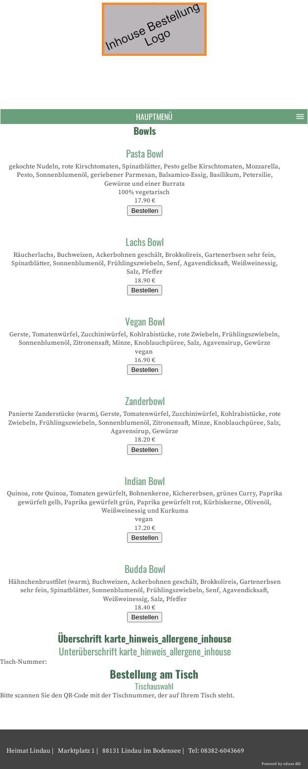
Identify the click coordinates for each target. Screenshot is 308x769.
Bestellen (144, 210)
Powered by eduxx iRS (281, 764)
